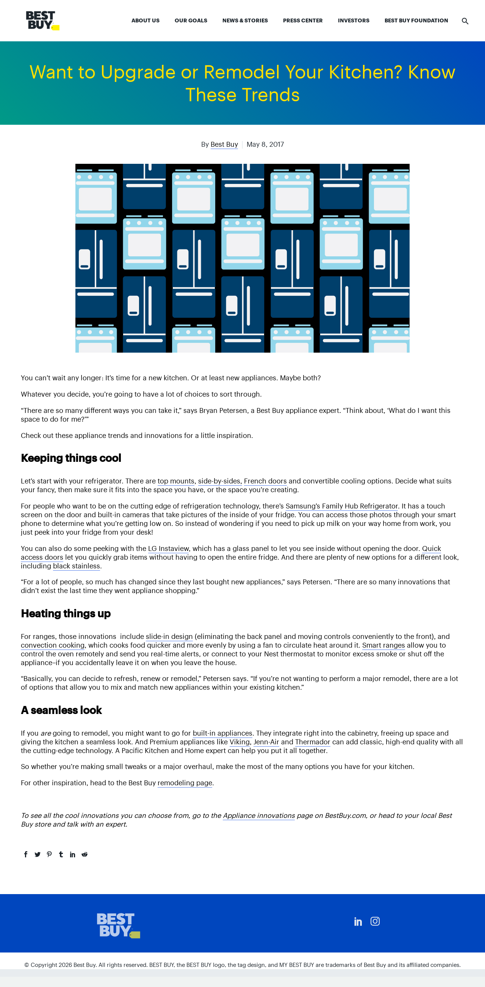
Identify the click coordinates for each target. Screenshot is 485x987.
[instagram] (375, 921)
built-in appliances (222, 733)
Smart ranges (383, 645)
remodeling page (185, 782)
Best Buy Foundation (416, 20)
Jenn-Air (266, 742)
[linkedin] (358, 921)
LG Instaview (168, 548)
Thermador (312, 742)
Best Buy (224, 144)
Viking (240, 742)
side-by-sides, (220, 481)
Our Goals (191, 20)
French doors (265, 481)
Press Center (303, 20)
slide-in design (169, 636)
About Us (145, 20)
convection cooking (52, 645)
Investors (353, 20)
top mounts (176, 481)
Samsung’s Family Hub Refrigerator (342, 506)
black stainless (76, 566)
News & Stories (245, 20)
